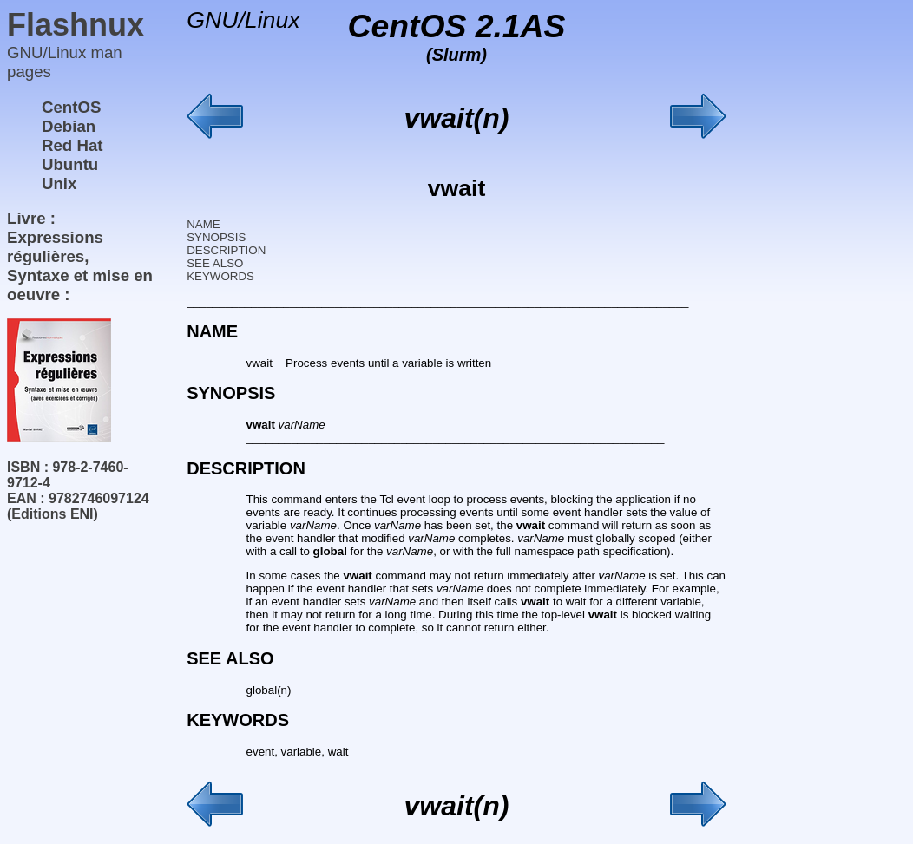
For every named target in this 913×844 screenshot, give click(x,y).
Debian (68, 126)
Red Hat (72, 145)
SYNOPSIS (216, 237)
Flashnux (75, 25)
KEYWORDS (220, 276)
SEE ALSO (215, 263)
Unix (59, 183)
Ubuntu (70, 164)
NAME (203, 224)
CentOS (71, 107)
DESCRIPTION (226, 250)
